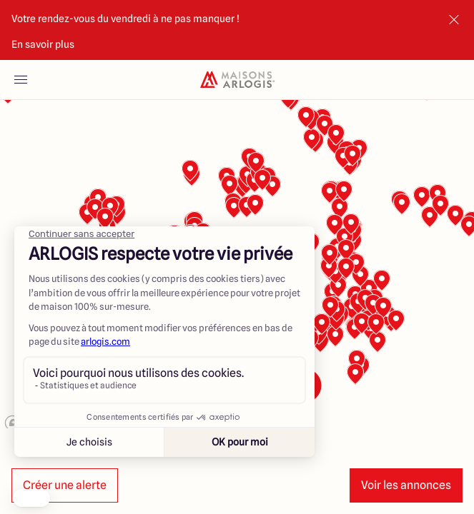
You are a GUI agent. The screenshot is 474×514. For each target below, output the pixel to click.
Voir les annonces (406, 485)
